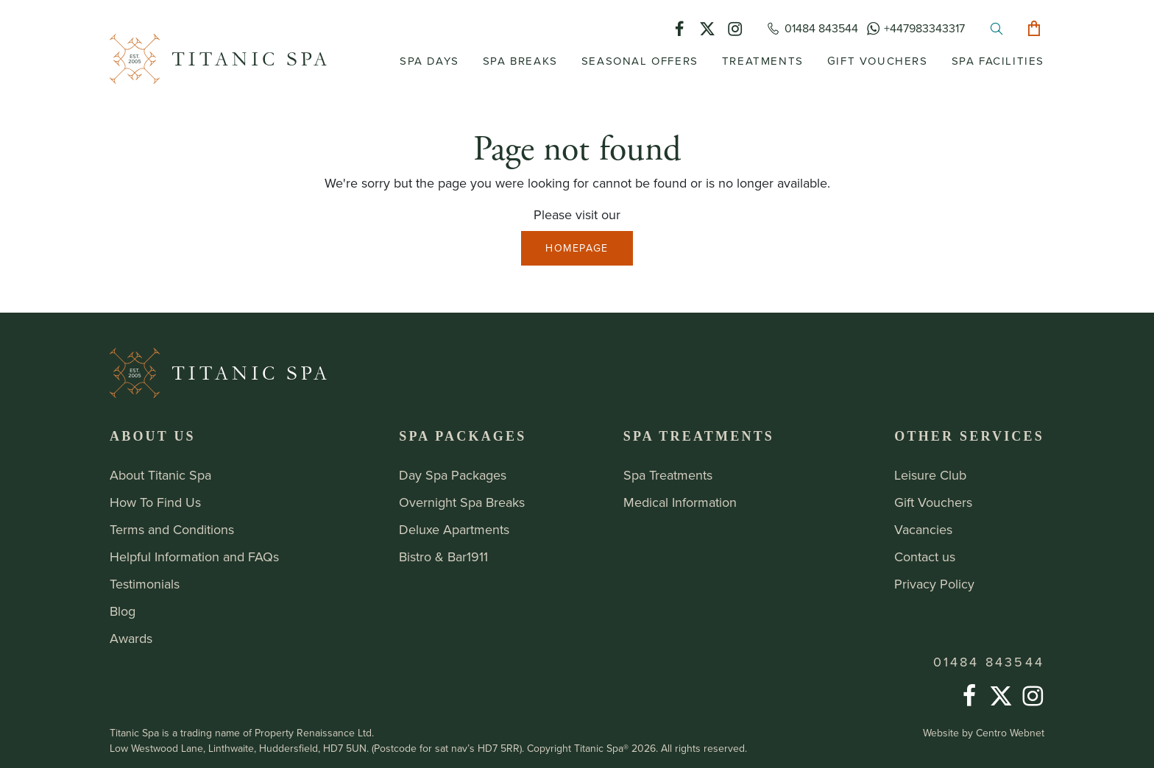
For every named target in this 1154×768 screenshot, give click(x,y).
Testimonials (145, 584)
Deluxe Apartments (454, 530)
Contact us (924, 557)
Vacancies (923, 530)
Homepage (577, 248)
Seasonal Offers (639, 61)
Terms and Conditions (172, 530)
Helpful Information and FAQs (194, 557)
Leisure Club (930, 475)
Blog (122, 611)
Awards (131, 638)
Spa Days (429, 61)
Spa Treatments (667, 475)
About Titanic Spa (160, 475)
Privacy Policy (934, 584)
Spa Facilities (998, 61)
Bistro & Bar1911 (443, 557)
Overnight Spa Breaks (462, 502)
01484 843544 (988, 662)
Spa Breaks (520, 61)
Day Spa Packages (452, 475)
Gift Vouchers (877, 61)
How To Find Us (155, 502)
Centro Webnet (1010, 733)
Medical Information (680, 502)
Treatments (763, 61)
